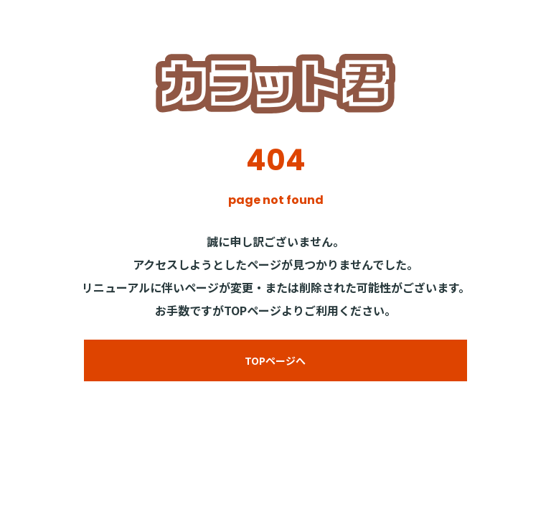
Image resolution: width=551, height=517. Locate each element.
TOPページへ (275, 360)
